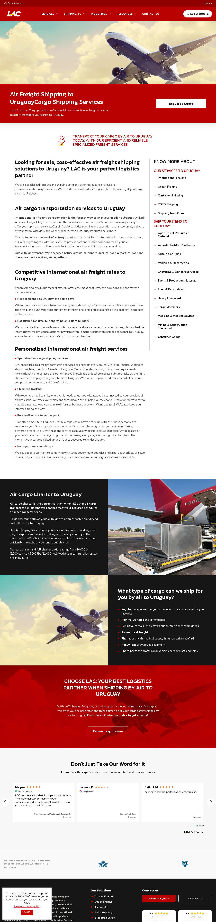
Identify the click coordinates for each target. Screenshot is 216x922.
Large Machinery (169, 307)
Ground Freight (104, 896)
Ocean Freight (167, 186)
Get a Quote (197, 14)
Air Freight (101, 907)
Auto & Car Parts (169, 254)
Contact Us (151, 14)
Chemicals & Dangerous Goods (178, 272)
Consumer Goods (169, 337)
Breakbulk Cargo (105, 917)
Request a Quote (181, 103)
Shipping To (72, 14)
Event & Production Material (177, 280)
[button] (5, 802)
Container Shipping (170, 195)
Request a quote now (108, 731)
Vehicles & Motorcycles (173, 263)
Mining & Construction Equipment (172, 326)
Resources (125, 14)
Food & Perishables (171, 289)
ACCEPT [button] (27, 912)
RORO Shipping (168, 204)
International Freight (172, 178)
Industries (99, 14)
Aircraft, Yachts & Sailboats (176, 245)
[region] (108, 802)
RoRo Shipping (103, 912)
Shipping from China (171, 213)
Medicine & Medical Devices (176, 316)
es (210, 3)
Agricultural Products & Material (174, 235)
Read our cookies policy (27, 906)
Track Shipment (15, 3)
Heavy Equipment (169, 298)
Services (48, 14)
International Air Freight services (36, 189)
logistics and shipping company (59, 184)
